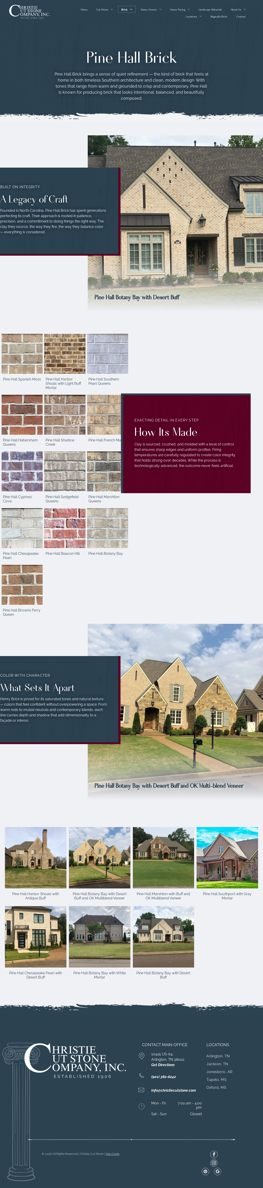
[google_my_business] (217, 1172)
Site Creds (112, 1154)
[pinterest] (205, 1172)
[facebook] (214, 1155)
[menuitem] (84, 9)
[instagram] (214, 1163)
